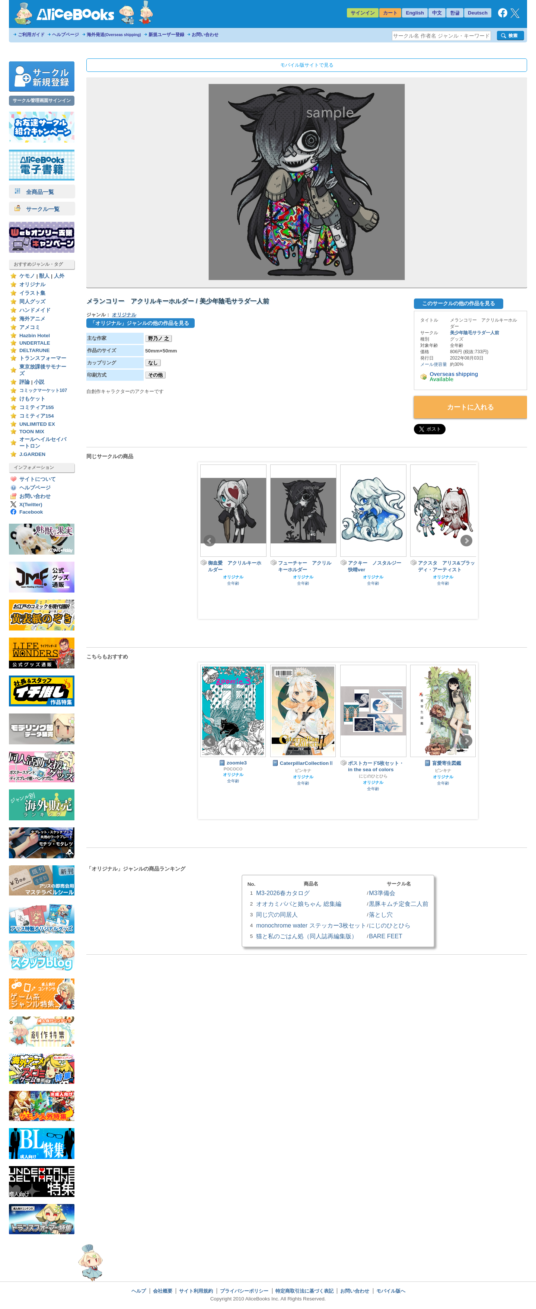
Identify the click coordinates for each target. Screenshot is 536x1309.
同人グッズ (32, 301)
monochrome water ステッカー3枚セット (311, 925)
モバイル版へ (390, 1291)
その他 (155, 375)
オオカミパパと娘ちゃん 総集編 (298, 903)
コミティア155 (36, 407)
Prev (210, 541)
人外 (59, 276)
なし (153, 362)
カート (390, 13)
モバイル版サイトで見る (307, 65)
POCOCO (233, 769)
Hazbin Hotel (34, 335)
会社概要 (162, 1291)
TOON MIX (31, 431)
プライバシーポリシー (244, 1291)
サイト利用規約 (196, 1291)
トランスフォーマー (42, 358)
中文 (437, 13)
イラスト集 (32, 293)
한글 (455, 13)
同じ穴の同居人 (277, 914)
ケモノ (27, 276)
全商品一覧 (34, 192)
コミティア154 (36, 416)
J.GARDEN (32, 454)
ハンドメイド (35, 310)
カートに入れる (470, 407)
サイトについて (37, 479)
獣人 (44, 276)
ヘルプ (138, 1291)
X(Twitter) (30, 504)
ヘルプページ (65, 34)
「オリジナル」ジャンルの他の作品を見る (139, 323)
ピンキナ (303, 770)
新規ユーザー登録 (166, 34)
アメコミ (29, 327)
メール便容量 (433, 364)
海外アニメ (32, 319)
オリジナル (32, 284)
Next (466, 541)
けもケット (32, 399)
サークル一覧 (37, 209)
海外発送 (114, 34)
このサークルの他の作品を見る (458, 303)
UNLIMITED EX (37, 424)
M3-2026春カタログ (283, 893)
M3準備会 (382, 893)
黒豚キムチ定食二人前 (398, 903)
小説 (39, 382)
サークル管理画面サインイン (42, 100)
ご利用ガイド (31, 34)
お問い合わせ (205, 34)
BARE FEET (385, 936)
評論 (24, 382)
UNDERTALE (34, 343)
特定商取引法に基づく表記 (304, 1291)
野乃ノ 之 (158, 338)
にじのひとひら (373, 776)
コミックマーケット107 (43, 390)
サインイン (363, 13)
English (415, 13)
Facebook (31, 512)
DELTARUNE (34, 350)
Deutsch (478, 13)
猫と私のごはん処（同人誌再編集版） (306, 936)
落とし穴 (381, 914)
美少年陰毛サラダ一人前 (474, 332)
